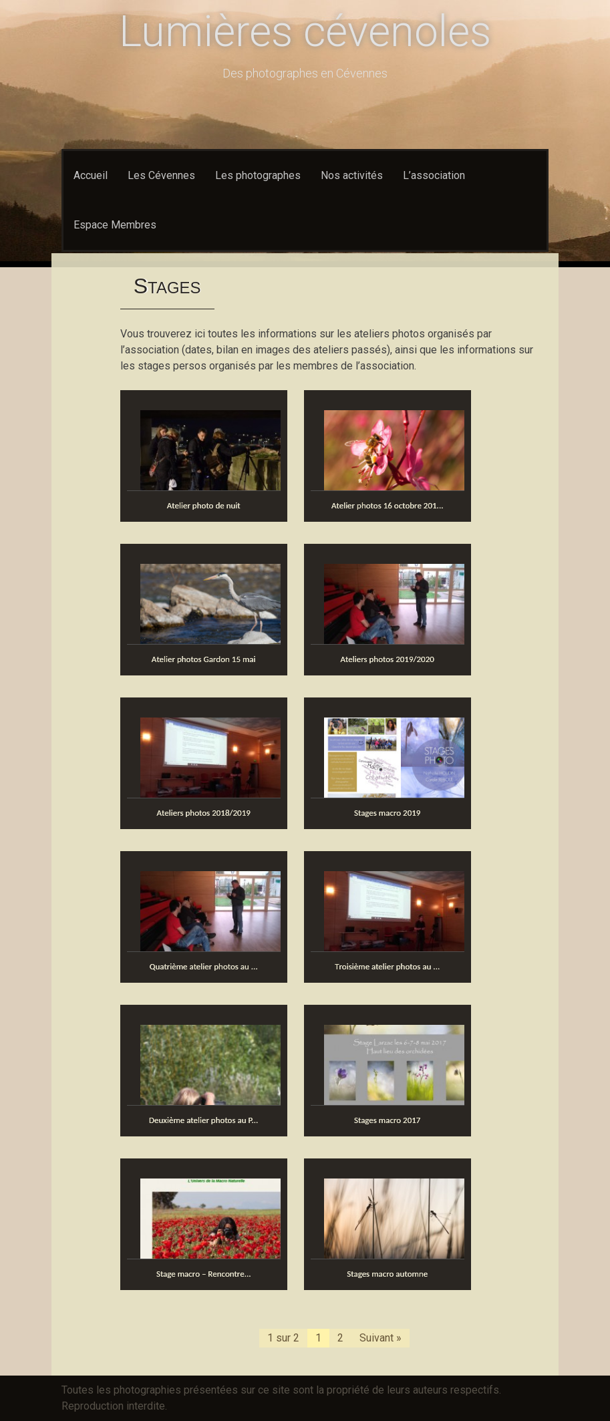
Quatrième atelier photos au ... (204, 966)
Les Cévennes (161, 175)
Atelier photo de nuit (204, 505)
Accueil (90, 175)
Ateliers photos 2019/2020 (387, 659)
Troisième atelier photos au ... (387, 966)
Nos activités (352, 175)
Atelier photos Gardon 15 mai (204, 659)
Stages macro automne (387, 1274)
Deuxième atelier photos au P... (203, 1120)
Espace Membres (114, 224)
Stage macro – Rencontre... (203, 1274)
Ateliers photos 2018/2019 (204, 813)
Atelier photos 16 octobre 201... (387, 505)
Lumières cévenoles (305, 32)
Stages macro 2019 (387, 813)
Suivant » (380, 1337)
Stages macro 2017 (387, 1120)
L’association (434, 175)
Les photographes (258, 175)
